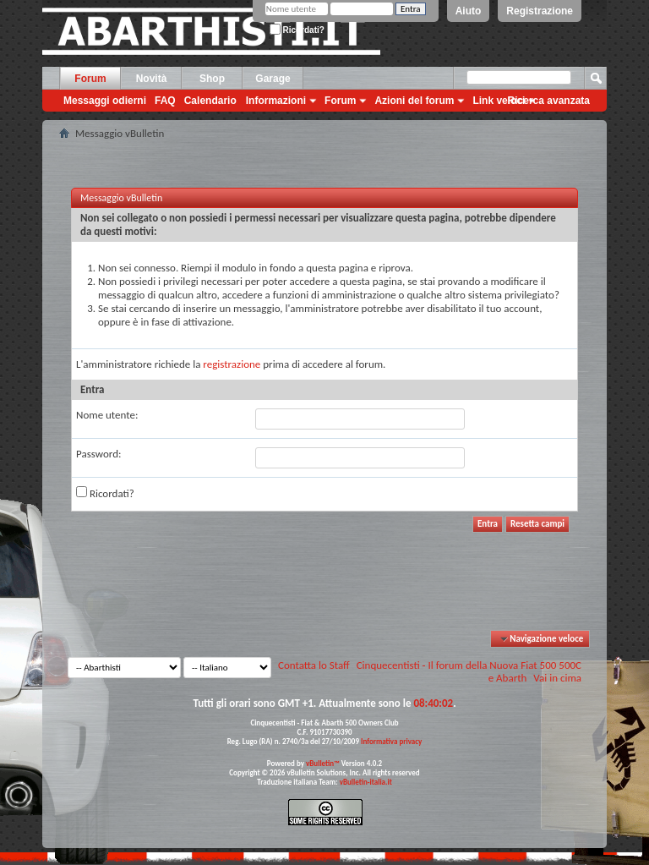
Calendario (210, 101)
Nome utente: (107, 414)
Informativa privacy (391, 741)
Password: (98, 453)
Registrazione (539, 11)
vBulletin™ (323, 763)
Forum (90, 79)
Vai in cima (557, 677)
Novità (151, 79)
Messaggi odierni (104, 101)
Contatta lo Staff (314, 665)
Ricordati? (297, 30)
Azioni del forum (414, 101)
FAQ (165, 101)
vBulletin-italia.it (366, 781)
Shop (212, 79)
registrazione (231, 364)
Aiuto (468, 11)
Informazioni (276, 101)
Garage (272, 79)
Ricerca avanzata (549, 101)
